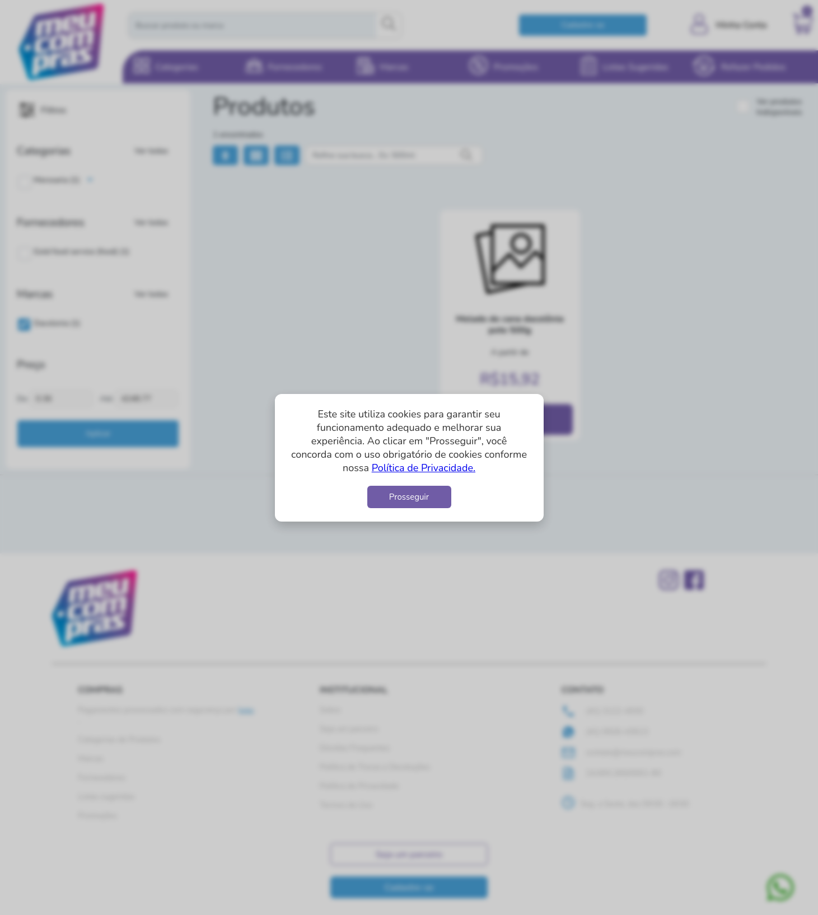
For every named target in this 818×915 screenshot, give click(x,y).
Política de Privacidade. (423, 468)
